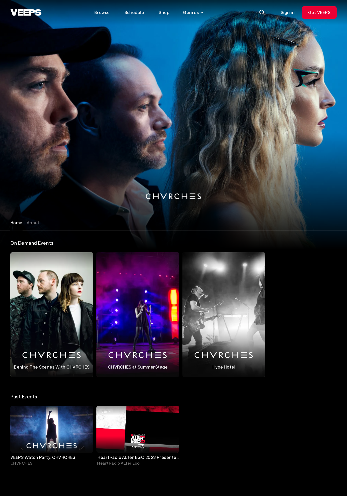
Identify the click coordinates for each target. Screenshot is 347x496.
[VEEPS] (25, 12)
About (33, 222)
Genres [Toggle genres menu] (193, 12)
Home (16, 222)
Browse (102, 12)
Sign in (288, 12)
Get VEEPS (319, 12)
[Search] (262, 12)
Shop (164, 12)
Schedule (134, 12)
